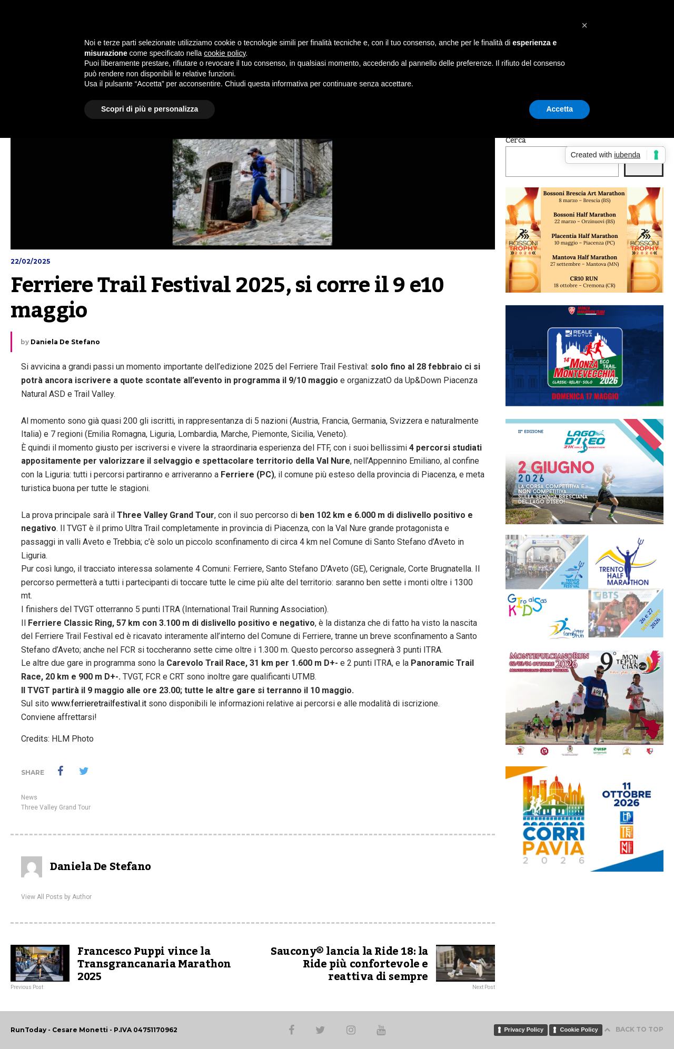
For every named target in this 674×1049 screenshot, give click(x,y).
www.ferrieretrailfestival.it (98, 703)
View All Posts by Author (56, 897)
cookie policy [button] (224, 53)
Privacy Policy (524, 1029)
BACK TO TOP (633, 1029)
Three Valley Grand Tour (56, 807)
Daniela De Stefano (65, 342)
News (29, 797)
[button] (584, 25)
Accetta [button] (559, 109)
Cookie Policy (579, 1029)
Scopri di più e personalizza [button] (149, 109)
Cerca (516, 140)
